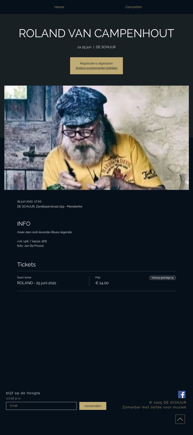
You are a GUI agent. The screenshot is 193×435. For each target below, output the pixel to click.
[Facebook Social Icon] (181, 394)
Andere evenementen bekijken (97, 68)
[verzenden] (92, 406)
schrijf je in (13, 398)
